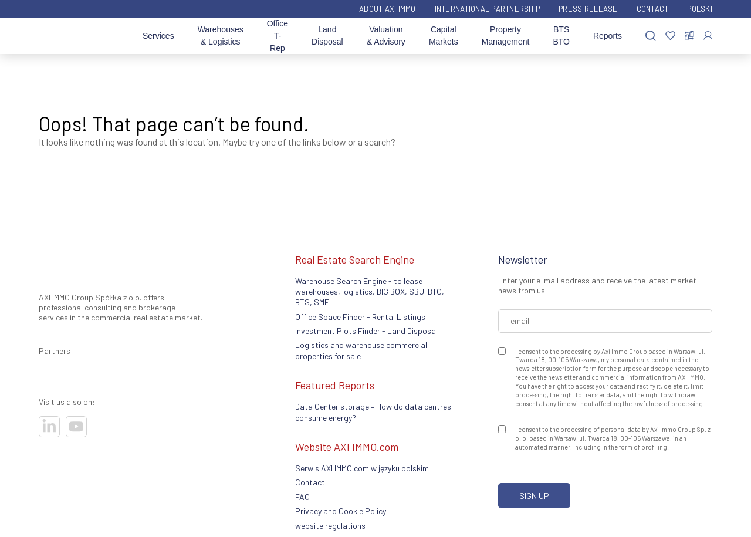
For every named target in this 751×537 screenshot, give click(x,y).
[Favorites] (670, 36)
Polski (699, 8)
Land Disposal (327, 35)
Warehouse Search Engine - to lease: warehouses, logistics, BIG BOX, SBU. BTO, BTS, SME (369, 292)
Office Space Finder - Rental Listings (360, 317)
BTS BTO (561, 35)
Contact (653, 8)
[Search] (650, 36)
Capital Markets (443, 35)
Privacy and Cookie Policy (340, 511)
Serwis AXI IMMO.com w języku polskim (362, 468)
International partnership (487, 8)
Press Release (588, 8)
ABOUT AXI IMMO (387, 8)
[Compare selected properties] (689, 35)
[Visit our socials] (49, 426)
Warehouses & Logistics (220, 35)
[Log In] (707, 35)
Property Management (506, 35)
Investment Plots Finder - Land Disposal (366, 331)
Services (158, 35)
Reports (607, 35)
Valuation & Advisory (386, 35)
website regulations (330, 526)
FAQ (302, 497)
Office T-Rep (277, 36)
